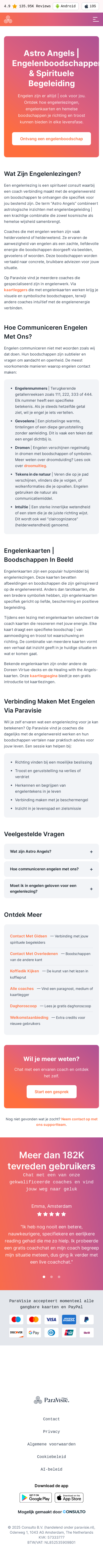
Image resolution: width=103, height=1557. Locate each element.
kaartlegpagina (44, 675)
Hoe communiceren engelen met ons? (51, 869)
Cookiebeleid (51, 1457)
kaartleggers (15, 289)
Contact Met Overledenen (34, 953)
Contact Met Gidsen (28, 936)
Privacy (51, 1432)
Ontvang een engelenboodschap (51, 138)
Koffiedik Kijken (24, 971)
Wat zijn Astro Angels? (51, 851)
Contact (51, 1419)
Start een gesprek (52, 1091)
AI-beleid (51, 1469)
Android (66, 6)
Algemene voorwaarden (51, 1444)
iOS (90, 6)
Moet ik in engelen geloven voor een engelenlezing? (51, 888)
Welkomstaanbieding (29, 1017)
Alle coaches (22, 988)
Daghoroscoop (23, 1005)
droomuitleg (35, 465)
